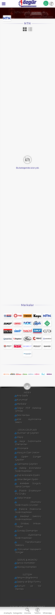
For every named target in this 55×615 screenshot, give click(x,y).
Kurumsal (18, 422)
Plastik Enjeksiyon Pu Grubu (29, 505)
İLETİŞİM (27, 578)
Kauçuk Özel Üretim (25, 470)
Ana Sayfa (18, 418)
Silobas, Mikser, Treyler (26, 535)
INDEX (27, 415)
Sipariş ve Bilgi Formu (25, 586)
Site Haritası (19, 434)
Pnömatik (19, 466)
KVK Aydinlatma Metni (25, 438)
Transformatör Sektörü (26, 547)
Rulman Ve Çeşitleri (24, 450)
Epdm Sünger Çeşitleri (26, 474)
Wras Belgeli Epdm (24, 493)
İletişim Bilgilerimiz (23, 582)
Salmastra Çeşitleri (24, 478)
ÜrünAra (27, 613)
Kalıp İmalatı (21, 509)
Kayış (16, 454)
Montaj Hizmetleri (23, 570)
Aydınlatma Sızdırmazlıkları (29, 543)
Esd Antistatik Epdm (25, 489)
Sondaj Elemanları (24, 539)
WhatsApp (47, 613)
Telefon (37, 613)
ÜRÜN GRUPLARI (27, 447)
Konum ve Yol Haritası (25, 590)
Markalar (18, 426)
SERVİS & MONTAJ (27, 563)
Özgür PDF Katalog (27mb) (28, 430)
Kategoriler (17, 613)
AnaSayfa (7, 613)
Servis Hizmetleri (22, 566)
